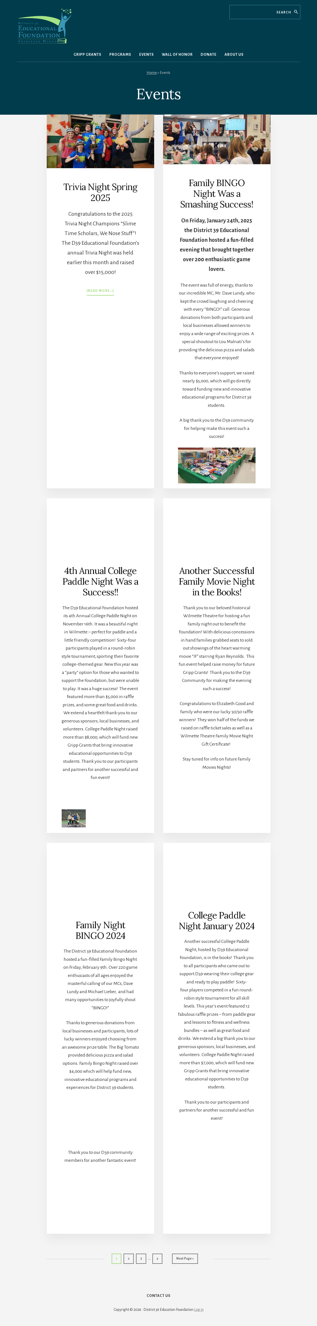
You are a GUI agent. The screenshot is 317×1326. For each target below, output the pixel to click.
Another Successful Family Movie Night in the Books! (217, 581)
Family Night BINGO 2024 (100, 949)
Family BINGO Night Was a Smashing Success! (216, 193)
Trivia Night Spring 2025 (100, 192)
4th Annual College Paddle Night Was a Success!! (100, 581)
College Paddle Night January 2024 (217, 940)
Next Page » (185, 1279)
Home (152, 73)
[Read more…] (100, 292)
